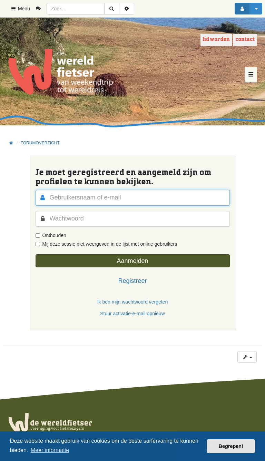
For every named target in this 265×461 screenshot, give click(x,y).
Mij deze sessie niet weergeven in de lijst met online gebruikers (106, 244)
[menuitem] (41, 8)
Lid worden (216, 39)
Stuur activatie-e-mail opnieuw (132, 313)
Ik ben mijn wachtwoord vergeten (132, 302)
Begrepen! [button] (231, 446)
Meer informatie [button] (50, 450)
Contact (245, 39)
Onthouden (51, 235)
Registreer (132, 280)
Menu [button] (20, 8)
